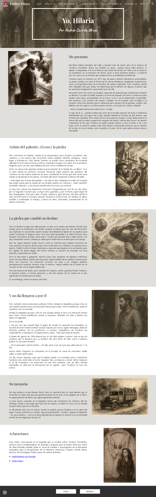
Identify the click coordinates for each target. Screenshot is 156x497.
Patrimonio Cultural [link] (66, 3)
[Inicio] (66, 491)
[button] (153, 4)
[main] (78, 24)
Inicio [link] (39, 3)
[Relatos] (90, 491)
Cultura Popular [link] (88, 3)
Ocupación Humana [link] (110, 3)
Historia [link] (48, 3)
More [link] (142, 3)
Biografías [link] (129, 3)
